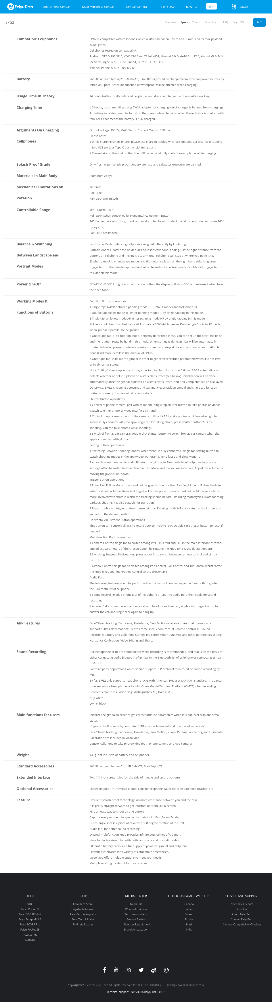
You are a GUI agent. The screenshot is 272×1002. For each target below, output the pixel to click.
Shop (83, 896)
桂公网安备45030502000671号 (185, 985)
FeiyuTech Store (83, 904)
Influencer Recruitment (136, 924)
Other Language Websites (189, 896)
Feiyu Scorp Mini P (30, 919)
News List (136, 904)
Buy (259, 22)
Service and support (242, 896)
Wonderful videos (136, 909)
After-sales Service (242, 904)
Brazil (189, 924)
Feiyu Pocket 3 (30, 909)
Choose (30, 896)
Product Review (136, 919)
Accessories (30, 934)
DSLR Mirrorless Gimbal (98, 7)
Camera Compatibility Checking (242, 924)
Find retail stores (83, 924)
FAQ (225, 22)
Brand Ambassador (136, 929)
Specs (184, 22)
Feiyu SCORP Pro (29, 924)
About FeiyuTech (242, 914)
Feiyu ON (238, 22)
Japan (189, 909)
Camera (30, 940)
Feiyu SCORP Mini (30, 914)
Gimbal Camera (136, 7)
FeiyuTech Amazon (82, 909)
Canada (189, 904)
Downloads (212, 22)
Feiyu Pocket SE (29, 929)
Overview (170, 22)
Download (242, 909)
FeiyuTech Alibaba (83, 919)
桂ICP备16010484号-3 (151, 985)
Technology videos (136, 914)
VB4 (29, 904)
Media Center (136, 896)
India (189, 929)
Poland (189, 914)
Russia (189, 919)
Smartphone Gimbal (56, 7)
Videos (196, 22)
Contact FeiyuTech (242, 919)
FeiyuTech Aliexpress (83, 914)
